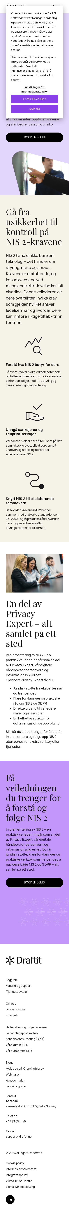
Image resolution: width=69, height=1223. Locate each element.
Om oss (11, 1003)
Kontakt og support (18, 986)
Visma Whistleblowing (20, 1187)
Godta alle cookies (34, 99)
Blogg (9, 1062)
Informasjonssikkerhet (21, 1169)
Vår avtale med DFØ (19, 1051)
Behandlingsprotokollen (22, 1033)
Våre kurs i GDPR (17, 1045)
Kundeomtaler (15, 1080)
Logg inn (11, 980)
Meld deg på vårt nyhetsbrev (25, 1068)
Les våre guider (16, 1086)
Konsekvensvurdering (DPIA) (25, 1039)
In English (12, 1015)
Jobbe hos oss (16, 1009)
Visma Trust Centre (19, 1181)
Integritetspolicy (17, 1175)
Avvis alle (34, 109)
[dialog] (34, 62)
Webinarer (13, 1074)
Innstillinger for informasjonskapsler (34, 89)
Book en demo (34, 137)
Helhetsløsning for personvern (26, 1027)
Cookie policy (15, 1163)
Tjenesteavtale (16, 992)
